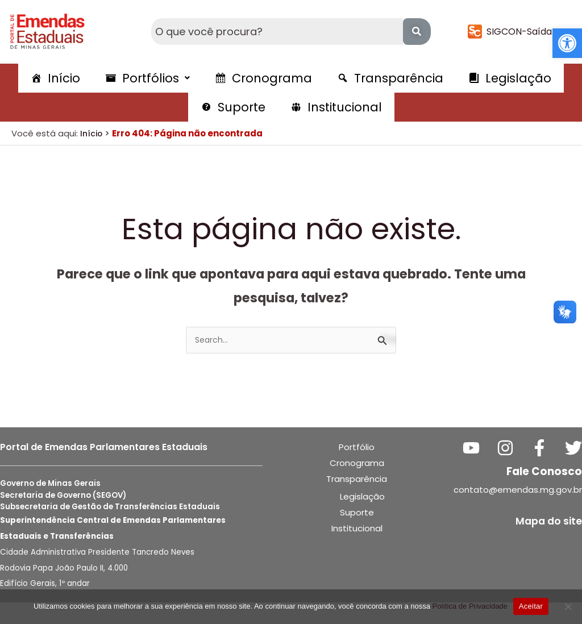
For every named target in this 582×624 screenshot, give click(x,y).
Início (92, 154)
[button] (567, 43)
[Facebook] (543, 469)
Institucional (357, 550)
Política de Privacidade (470, 606)
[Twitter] (573, 469)
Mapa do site (546, 542)
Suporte (357, 534)
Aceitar (531, 606)
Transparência (356, 500)
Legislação (362, 518)
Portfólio (357, 469)
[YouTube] (484, 469)
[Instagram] (514, 469)
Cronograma (357, 484)
